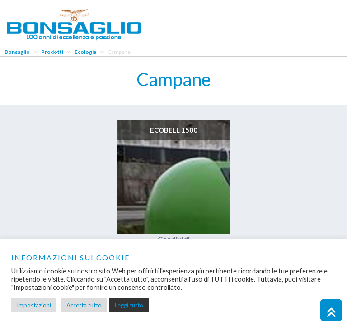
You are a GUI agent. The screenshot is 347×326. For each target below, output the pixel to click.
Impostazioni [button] (34, 305)
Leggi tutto (129, 305)
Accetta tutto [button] (84, 305)
